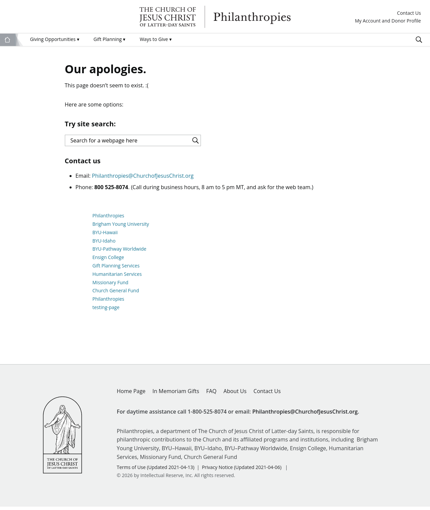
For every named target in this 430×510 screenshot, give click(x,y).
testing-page (106, 310)
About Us (235, 394)
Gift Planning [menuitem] (109, 39)
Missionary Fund (110, 285)
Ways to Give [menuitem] (156, 39)
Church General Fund (115, 294)
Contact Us (409, 13)
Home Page (131, 394)
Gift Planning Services (115, 269)
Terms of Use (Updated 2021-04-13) (156, 470)
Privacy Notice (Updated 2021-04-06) (242, 470)
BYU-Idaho (104, 244)
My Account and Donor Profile (388, 21)
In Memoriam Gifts (176, 394)
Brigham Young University (120, 227)
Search (419, 40)
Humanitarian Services (117, 277)
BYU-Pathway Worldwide (119, 252)
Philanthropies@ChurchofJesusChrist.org (143, 179)
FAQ (211, 394)
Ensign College (108, 260)
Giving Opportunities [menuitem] (54, 39)
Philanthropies (215, 17)
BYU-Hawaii (105, 235)
